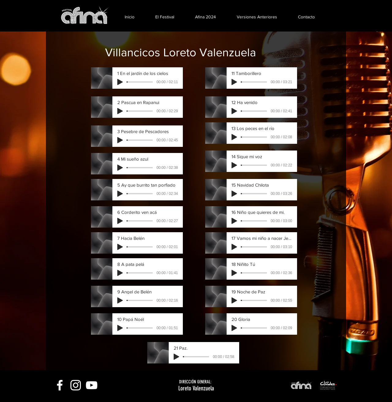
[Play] (120, 82)
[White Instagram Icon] (76, 385)
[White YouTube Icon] (92, 385)
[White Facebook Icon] (60, 385)
